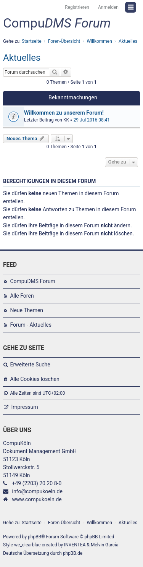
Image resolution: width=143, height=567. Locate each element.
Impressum (24, 407)
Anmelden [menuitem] (108, 7)
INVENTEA (74, 545)
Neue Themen (26, 310)
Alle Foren (22, 296)
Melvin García (105, 545)
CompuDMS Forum (32, 281)
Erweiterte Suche (30, 364)
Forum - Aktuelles (30, 325)
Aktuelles (21, 57)
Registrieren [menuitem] (77, 7)
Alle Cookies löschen (34, 379)
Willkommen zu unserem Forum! (64, 113)
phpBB (34, 536)
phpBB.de (72, 553)
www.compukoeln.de (36, 499)
